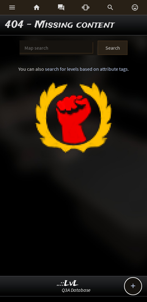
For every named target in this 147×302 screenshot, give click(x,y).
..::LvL (67, 283)
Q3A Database (76, 290)
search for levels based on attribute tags (86, 69)
